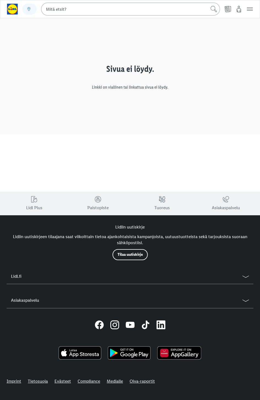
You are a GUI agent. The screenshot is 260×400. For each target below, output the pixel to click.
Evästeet (62, 381)
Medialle (115, 381)
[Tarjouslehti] (228, 9)
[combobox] (130, 9)
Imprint (14, 381)
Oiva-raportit (142, 381)
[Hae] (213, 9)
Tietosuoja (38, 381)
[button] (250, 9)
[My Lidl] (239, 9)
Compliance (89, 381)
